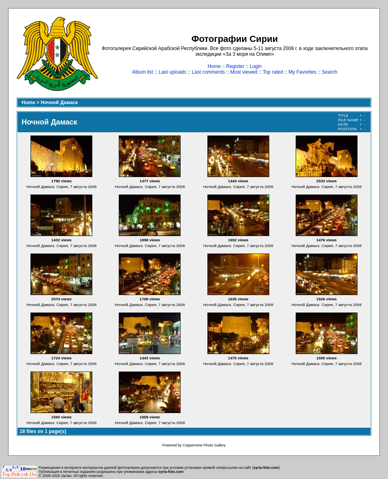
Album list (142, 72)
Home (214, 66)
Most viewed (243, 72)
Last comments (208, 72)
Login (256, 66)
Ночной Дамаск (59, 102)
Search (329, 72)
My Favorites (302, 72)
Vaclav (66, 476)
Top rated (273, 72)
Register (235, 66)
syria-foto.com (266, 468)
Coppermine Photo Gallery (204, 445)
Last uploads (172, 72)
